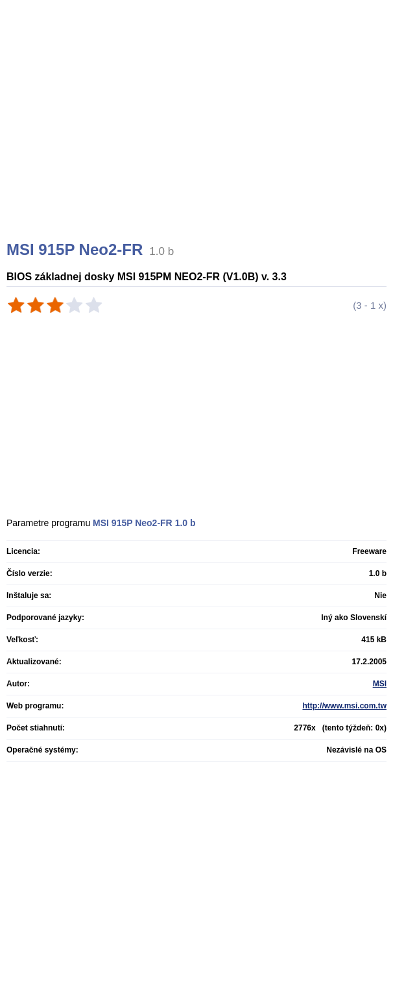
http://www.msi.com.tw (344, 705)
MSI (380, 683)
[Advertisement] (198, 136)
